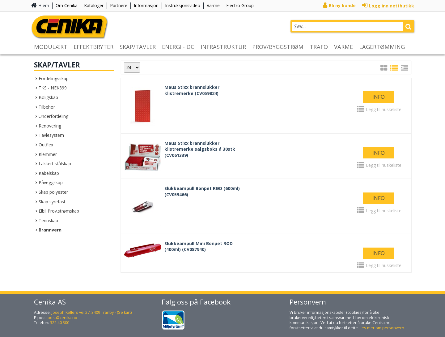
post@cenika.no (62, 317)
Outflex (46, 145)
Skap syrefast (52, 202)
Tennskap (48, 220)
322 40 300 (59, 322)
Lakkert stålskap (55, 163)
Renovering (50, 126)
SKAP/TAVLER (138, 46)
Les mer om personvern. (382, 328)
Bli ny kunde (342, 5)
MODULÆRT (50, 46)
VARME (343, 46)
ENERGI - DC (178, 46)
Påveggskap (51, 182)
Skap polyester (53, 192)
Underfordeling (53, 116)
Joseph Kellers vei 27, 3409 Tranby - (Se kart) (92, 312)
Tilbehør (47, 107)
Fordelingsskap (54, 78)
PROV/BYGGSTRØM (277, 46)
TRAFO (319, 46)
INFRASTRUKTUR (223, 46)
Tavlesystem (51, 135)
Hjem (43, 5)
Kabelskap (49, 173)
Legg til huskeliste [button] (383, 109)
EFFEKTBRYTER (93, 46)
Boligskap (48, 97)
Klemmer (48, 154)
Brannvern (50, 230)
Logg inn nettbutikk (391, 6)
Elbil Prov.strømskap (59, 211)
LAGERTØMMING (382, 46)
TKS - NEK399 (53, 88)
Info (378, 96)
